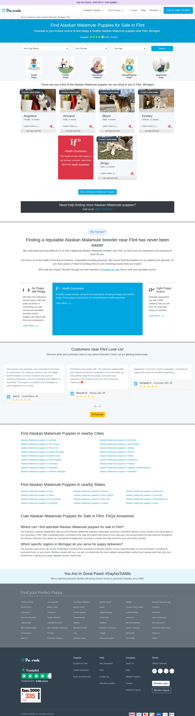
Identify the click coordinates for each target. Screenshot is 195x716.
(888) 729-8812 (182, 10)
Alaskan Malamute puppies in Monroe (117, 437)
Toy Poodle (130, 623)
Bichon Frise (26, 592)
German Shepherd (28, 602)
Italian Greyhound (159, 602)
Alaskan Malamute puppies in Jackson (117, 433)
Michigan (61, 17)
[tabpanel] (34, 368)
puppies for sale (110, 271)
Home (23, 17)
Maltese (76, 608)
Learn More (32, 315)
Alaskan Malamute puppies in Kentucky (144, 480)
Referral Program (133, 675)
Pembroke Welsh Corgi (161, 613)
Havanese (130, 602)
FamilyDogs (65, 67)
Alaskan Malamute (49, 17)
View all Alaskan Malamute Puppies (97, 193)
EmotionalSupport (97, 67)
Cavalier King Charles (134, 592)
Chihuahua (25, 597)
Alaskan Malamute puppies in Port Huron (40, 433)
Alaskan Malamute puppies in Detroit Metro (119, 429)
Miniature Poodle (80, 613)
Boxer (102, 592)
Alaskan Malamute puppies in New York (91, 484)
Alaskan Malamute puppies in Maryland (39, 488)
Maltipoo (103, 608)
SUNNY (113, 2)
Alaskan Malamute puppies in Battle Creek (40, 441)
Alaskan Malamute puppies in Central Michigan (42, 437)
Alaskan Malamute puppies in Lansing (38, 425)
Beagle (129, 587)
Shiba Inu (156, 618)
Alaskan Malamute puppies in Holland (117, 448)
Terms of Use (47, 702)
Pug (75, 618)
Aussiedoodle (52, 587)
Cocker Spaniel (79, 597)
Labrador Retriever (54, 608)
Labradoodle (26, 608)
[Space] (30, 644)
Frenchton (156, 597)
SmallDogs (34, 67)
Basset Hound (105, 587)
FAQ (101, 655)
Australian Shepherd (81, 587)
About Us (130, 648)
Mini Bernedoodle (133, 608)
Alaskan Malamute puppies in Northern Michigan (43, 456)
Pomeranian (26, 618)
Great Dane (104, 602)
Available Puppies (93, 10)
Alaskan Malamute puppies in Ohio (37, 476)
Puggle (102, 618)
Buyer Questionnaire (82, 662)
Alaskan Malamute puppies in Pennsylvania (41, 484)
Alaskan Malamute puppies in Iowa (142, 488)
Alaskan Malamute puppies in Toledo (116, 441)
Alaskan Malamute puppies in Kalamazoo (119, 444)
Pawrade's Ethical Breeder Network (35, 705)
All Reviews (97, 399)
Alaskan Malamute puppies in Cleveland (118, 456)
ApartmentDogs (161, 67)
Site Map (103, 668)
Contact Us (104, 662)
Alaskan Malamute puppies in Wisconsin (144, 476)
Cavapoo (155, 592)
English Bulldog (106, 597)
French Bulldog (132, 597)
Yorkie (154, 623)
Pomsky (50, 618)
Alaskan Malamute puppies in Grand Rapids (41, 444)
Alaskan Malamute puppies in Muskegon (39, 452)
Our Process (116, 10)
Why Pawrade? (106, 648)
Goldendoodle (79, 602)
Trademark (58, 702)
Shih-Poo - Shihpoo (55, 623)
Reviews (156, 10)
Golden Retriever (54, 602)
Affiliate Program (133, 662)
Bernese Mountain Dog (161, 587)
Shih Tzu (24, 623)
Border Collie (52, 592)
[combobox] (45, 49)
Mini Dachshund (158, 608)
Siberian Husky (79, 623)
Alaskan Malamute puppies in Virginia (90, 488)
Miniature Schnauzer (108, 613)
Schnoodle (130, 618)
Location (111, 668)
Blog (143, 10)
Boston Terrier (79, 592)
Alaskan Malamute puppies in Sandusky (39, 448)
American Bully (27, 587)
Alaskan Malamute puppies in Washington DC (147, 484)
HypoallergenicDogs (129, 67)
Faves (132, 10)
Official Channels (159, 648)
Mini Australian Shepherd (57, 613)
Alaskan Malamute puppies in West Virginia (93, 480)
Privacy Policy (35, 702)
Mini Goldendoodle (28, 613)
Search (162, 48)
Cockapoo (51, 597)
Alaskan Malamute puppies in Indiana (90, 476)
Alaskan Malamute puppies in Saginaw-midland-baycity (125, 452)
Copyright (24, 702)
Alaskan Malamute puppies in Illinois (37, 480)
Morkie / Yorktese (133, 613)
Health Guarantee (82, 165)
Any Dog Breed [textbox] (31, 48)
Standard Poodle (106, 623)
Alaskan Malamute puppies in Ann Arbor (118, 425)
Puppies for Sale (33, 17)
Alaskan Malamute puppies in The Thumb (40, 429)
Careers (129, 668)
